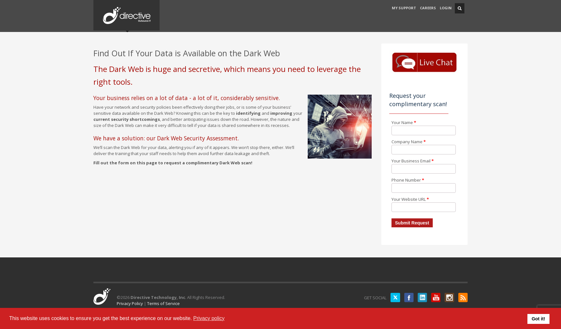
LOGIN (446, 7)
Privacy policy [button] (209, 318)
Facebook (408, 297)
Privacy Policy (130, 303)
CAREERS (428, 7)
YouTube (435, 297)
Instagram (449, 297)
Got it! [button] (538, 318)
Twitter (394, 297)
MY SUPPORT (404, 7)
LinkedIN (421, 297)
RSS (463, 297)
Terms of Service (163, 303)
